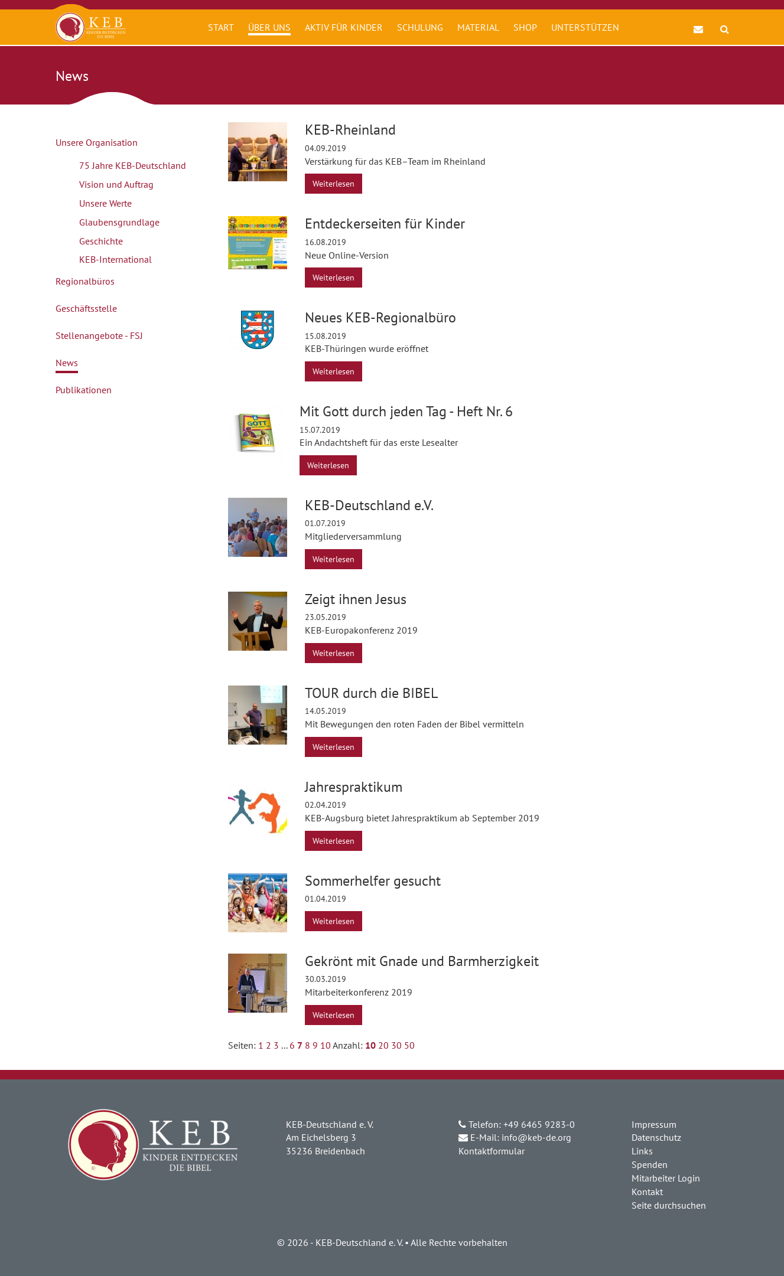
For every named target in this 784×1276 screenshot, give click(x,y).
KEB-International (115, 259)
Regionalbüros (85, 281)
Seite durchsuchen (669, 1205)
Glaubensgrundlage (119, 222)
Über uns (269, 27)
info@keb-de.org (536, 1137)
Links (642, 1151)
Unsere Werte (105, 203)
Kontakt (647, 1191)
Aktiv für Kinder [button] (344, 27)
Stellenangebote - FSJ (99, 335)
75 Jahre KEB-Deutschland (132, 165)
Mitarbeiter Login (666, 1178)
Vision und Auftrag (116, 184)
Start (221, 27)
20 (383, 1045)
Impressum (654, 1124)
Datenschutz (656, 1137)
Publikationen (84, 390)
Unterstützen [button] (585, 27)
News (67, 362)
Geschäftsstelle (86, 308)
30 (396, 1045)
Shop (525, 27)
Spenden (650, 1164)
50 (409, 1045)
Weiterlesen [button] (333, 183)
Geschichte (101, 241)
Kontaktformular (491, 1151)
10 (325, 1045)
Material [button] (478, 27)
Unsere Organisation (97, 142)
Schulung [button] (420, 27)
